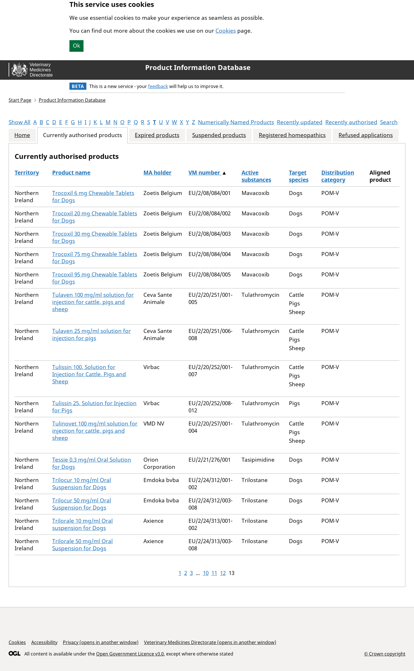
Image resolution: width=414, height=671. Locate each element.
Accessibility (44, 642)
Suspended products (219, 135)
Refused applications (366, 135)
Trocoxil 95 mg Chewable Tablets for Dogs (94, 278)
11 (214, 573)
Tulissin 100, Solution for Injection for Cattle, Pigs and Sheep (89, 374)
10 (206, 573)
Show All (19, 122)
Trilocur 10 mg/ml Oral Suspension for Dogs (81, 483)
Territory (27, 172)
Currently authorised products (82, 135)
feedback (158, 86)
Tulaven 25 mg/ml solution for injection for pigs (91, 334)
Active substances (256, 176)
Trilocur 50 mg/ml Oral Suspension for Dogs (81, 504)
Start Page (20, 100)
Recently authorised (351, 122)
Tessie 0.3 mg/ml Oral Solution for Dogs (91, 463)
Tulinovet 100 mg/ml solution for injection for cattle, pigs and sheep (94, 431)
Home (22, 135)
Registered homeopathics (292, 135)
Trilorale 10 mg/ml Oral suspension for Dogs (82, 524)
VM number (204, 172)
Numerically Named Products (236, 122)
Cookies (225, 30)
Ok (76, 45)
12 (223, 573)
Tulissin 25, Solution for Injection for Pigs (94, 406)
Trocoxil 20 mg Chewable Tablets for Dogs (94, 217)
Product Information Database (197, 67)
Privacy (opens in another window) (101, 642)
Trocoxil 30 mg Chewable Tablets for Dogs (94, 237)
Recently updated (299, 122)
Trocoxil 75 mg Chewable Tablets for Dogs (94, 257)
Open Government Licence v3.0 (130, 654)
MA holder (157, 172)
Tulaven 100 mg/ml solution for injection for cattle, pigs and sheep (93, 302)
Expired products (157, 135)
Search (389, 122)
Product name (71, 172)
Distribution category (337, 176)
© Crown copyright (384, 654)
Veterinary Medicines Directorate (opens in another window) (210, 642)
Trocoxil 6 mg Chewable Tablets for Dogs (93, 196)
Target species (298, 176)
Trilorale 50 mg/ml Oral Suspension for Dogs (82, 544)
